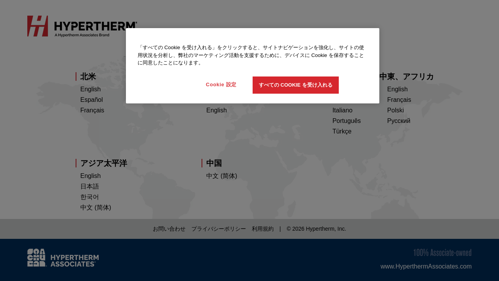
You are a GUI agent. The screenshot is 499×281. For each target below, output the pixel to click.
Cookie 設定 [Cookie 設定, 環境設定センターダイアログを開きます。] (221, 84)
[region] (252, 65)
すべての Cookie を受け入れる (296, 85)
